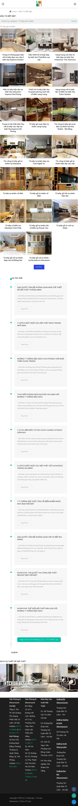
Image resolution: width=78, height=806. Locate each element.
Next (52, 640)
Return (74, 21)
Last (56, 640)
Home (13, 12)
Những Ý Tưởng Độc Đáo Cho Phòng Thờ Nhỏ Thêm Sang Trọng (40, 360)
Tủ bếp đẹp (29, 798)
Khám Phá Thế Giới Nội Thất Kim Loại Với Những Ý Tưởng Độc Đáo (37, 609)
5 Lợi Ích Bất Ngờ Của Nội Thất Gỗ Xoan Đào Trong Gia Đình (40, 467)
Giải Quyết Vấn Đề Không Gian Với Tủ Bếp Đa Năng (39, 538)
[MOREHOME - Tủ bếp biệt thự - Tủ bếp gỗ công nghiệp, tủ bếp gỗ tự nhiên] (39, 3)
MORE (39, 267)
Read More (24, 309)
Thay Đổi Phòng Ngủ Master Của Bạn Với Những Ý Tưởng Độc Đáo (38, 395)
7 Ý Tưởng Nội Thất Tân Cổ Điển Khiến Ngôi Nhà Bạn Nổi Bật (39, 502)
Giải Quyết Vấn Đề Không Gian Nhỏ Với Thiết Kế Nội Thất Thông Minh (39, 288)
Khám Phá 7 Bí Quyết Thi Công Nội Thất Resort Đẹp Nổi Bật (37, 574)
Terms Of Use (25, 801)
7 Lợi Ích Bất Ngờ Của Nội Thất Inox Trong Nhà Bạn (39, 324)
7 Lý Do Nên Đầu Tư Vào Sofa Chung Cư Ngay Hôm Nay (39, 431)
